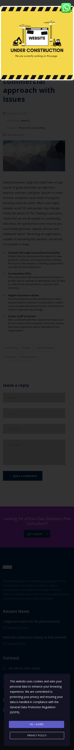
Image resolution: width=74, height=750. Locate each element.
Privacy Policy (37, 735)
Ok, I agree (37, 724)
